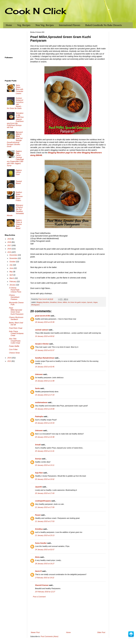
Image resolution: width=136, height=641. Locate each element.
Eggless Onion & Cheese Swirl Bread (19, 224)
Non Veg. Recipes (44, 25)
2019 (9, 239)
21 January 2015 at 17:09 (44, 507)
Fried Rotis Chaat (15, 328)
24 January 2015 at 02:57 (44, 549)
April (11, 275)
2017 (9, 245)
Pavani (38, 515)
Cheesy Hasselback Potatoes (14, 297)
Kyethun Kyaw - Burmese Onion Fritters (19, 196)
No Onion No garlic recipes (77, 302)
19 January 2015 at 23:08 (44, 409)
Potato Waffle (14, 346)
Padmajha (39, 416)
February (13, 281)
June (11, 268)
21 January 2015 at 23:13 (44, 535)
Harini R (38, 571)
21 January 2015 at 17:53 (44, 521)
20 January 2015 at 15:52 (44, 479)
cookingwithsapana (43, 501)
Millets (65, 302)
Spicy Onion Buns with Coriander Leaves (19, 89)
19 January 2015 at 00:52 (44, 336)
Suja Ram (39, 473)
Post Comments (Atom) (49, 636)
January (12, 285)
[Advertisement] (68, 614)
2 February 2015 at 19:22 (44, 578)
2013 (9, 361)
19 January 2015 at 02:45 (44, 367)
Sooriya (38, 459)
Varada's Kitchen (42, 344)
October (12, 262)
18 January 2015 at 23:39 (44, 322)
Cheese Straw (14, 353)
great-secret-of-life (42, 316)
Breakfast (53, 302)
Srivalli (38, 445)
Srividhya (39, 529)
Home (9, 25)
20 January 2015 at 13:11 (44, 465)
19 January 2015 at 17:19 (44, 395)
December (13, 255)
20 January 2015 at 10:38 (44, 437)
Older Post (101, 632)
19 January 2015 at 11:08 (44, 381)
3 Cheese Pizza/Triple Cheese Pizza (15, 290)
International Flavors (69, 25)
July (11, 265)
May (11, 272)
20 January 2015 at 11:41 (44, 451)
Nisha (37, 557)
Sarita (37, 388)
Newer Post (35, 632)
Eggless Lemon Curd (19, 172)
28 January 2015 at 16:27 (44, 564)
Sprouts (89, 302)
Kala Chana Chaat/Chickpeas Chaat (16, 333)
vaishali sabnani (41, 330)
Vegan (95, 302)
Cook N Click (35, 11)
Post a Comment (39, 597)
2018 (9, 242)
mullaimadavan (41, 402)
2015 (9, 252)
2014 (9, 358)
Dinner (59, 302)
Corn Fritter (13, 349)
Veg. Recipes (23, 25)
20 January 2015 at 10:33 (44, 423)
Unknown (39, 374)
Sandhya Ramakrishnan (44, 358)
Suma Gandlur (41, 543)
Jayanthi (38, 487)
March (12, 278)
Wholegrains (35, 305)
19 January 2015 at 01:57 (44, 350)
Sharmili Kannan (41, 585)
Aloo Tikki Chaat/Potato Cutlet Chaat (15, 341)
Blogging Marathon (42, 302)
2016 (9, 249)
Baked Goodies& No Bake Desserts (103, 25)
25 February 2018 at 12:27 (45, 592)
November (13, 258)
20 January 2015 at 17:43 (44, 493)
